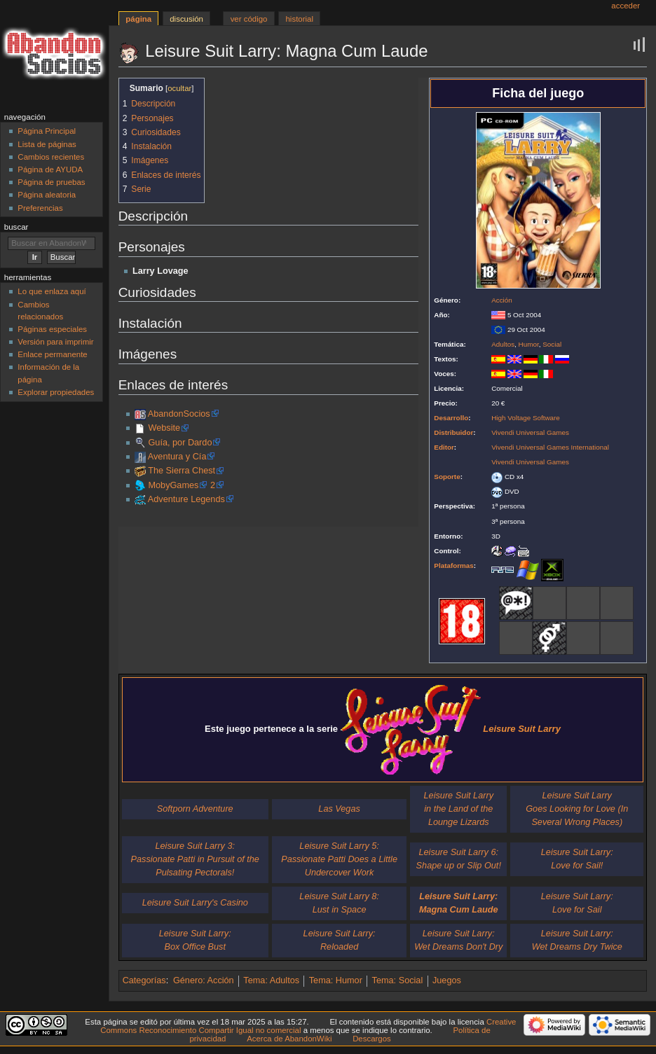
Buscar (16, 227)
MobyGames (173, 485)
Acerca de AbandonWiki (289, 1038)
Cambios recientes (51, 157)
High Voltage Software (525, 418)
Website (164, 428)
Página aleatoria (47, 194)
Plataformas (454, 565)
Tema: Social (397, 980)
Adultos (502, 344)
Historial (299, 19)
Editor (444, 447)
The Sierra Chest (181, 471)
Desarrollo (451, 418)
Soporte (447, 476)
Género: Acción (203, 980)
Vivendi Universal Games (530, 432)
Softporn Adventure (195, 809)
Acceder (625, 5)
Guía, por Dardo (180, 443)
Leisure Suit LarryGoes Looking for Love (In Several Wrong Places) (577, 809)
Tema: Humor (335, 980)
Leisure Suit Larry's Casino (195, 903)
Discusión (186, 19)
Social (551, 344)
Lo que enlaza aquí (52, 291)
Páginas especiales (52, 329)
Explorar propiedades (56, 392)
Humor (529, 344)
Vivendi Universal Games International (550, 447)
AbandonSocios (179, 414)
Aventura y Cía (177, 457)
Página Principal (47, 131)
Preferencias (40, 208)
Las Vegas (339, 809)
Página (138, 19)
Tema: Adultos (271, 980)
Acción (501, 300)
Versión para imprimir (55, 342)
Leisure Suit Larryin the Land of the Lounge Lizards (458, 809)
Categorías (144, 980)
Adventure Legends (186, 499)
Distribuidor (453, 432)
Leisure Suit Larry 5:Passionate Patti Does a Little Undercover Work (339, 859)
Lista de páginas (47, 144)
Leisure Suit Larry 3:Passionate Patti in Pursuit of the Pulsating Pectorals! (195, 859)
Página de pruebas (51, 182)
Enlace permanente (52, 354)
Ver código (249, 19)
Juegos (446, 980)
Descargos (372, 1038)
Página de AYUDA (50, 169)
